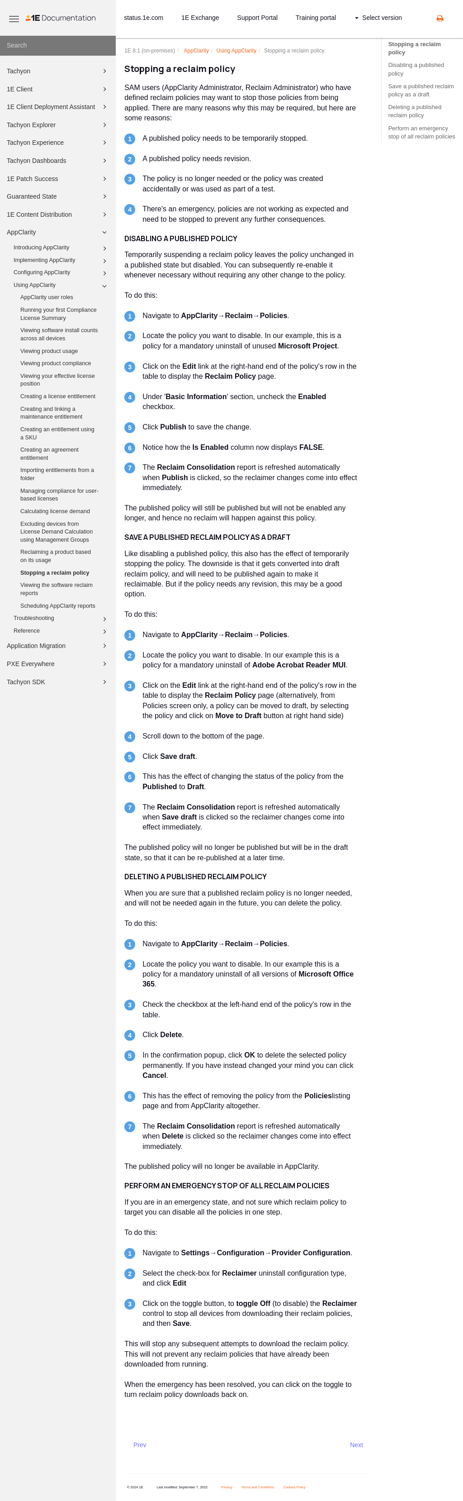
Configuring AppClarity (61, 273)
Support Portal (257, 17)
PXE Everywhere (58, 664)
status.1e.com (143, 17)
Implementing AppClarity (61, 261)
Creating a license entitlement (57, 396)
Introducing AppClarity (61, 248)
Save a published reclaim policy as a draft (421, 90)
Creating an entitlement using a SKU (57, 433)
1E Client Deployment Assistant (58, 107)
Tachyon (58, 71)
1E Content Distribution (58, 214)
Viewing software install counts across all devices (59, 334)
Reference (61, 632)
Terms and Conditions (257, 1487)
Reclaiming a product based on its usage (55, 556)
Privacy (226, 1487)
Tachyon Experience (58, 143)
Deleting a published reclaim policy (415, 111)
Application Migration (58, 646)
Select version (378, 17)
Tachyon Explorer (58, 125)
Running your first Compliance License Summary (58, 314)
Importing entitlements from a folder (57, 474)
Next (356, 1445)
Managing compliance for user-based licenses (59, 495)
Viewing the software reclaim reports (56, 589)
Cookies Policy (294, 1487)
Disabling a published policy (416, 69)
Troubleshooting (61, 619)
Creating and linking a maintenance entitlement (51, 413)
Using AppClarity (61, 286)
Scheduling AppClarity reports (57, 606)
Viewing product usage (49, 351)
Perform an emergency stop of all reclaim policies (421, 132)
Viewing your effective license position (57, 380)
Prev (139, 1445)
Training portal (316, 17)
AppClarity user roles (46, 297)
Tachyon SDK (58, 682)
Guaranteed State (58, 196)
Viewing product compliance (55, 363)
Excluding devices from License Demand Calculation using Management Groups (56, 532)
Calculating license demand (55, 511)
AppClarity (58, 232)
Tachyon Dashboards (58, 161)
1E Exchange (200, 17)
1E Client (58, 89)
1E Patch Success (58, 179)
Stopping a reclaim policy (55, 573)
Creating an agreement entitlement (49, 454)
